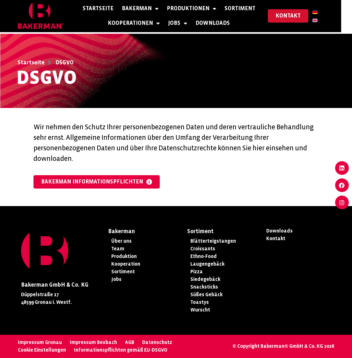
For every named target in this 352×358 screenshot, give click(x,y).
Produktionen (197, 10)
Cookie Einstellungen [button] (42, 350)
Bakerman (145, 10)
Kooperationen (139, 24)
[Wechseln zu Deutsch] (326, 12)
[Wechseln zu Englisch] (326, 21)
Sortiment (245, 9)
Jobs (183, 24)
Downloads (218, 24)
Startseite (103, 9)
